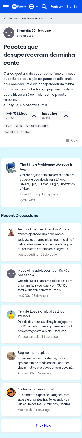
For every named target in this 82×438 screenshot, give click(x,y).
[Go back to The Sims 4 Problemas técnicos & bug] (48, 167)
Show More (41, 425)
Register (56, 7)
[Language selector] (33, 6)
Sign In (72, 7)
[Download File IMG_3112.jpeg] (34, 115)
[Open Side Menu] (6, 6)
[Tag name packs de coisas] (36, 126)
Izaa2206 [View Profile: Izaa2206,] (24, 295)
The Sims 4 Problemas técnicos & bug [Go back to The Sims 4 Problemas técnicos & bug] (28, 18)
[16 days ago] (49, 336)
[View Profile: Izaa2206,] (11, 273)
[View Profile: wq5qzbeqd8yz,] (11, 232)
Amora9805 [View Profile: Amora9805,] (26, 373)
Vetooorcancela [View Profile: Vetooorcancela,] (28, 337)
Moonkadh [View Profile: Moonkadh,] (25, 410)
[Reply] (72, 141)
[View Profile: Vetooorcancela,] (11, 314)
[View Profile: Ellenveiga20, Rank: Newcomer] (8, 32)
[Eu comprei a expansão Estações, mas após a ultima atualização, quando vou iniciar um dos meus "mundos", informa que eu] (46, 399)
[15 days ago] (48, 254)
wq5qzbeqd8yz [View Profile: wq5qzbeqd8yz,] (28, 255)
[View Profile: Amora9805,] (11, 356)
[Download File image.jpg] (66, 115)
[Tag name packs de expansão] (17, 132)
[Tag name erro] (7, 126)
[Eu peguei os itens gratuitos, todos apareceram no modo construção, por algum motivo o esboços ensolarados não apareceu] (46, 363)
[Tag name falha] (18, 126)
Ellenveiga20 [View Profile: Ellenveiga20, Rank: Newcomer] (26, 30)
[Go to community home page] (19, 6)
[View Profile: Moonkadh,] (11, 392)
